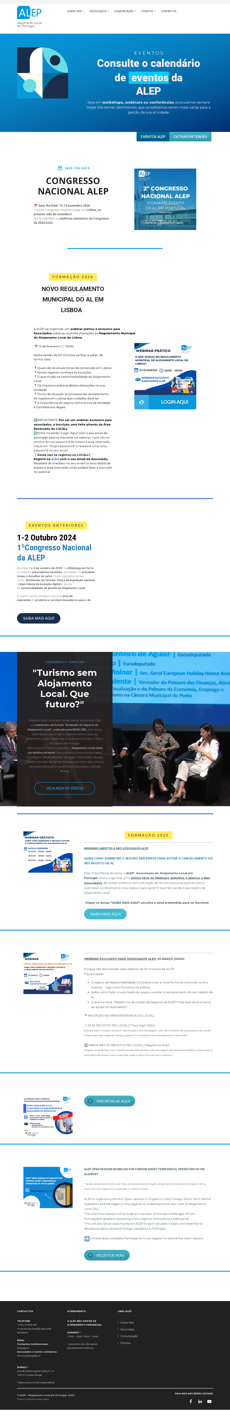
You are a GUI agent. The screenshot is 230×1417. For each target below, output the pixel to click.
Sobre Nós (126, 1322)
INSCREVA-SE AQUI (109, 1101)
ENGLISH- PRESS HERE (193, 26)
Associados (126, 1329)
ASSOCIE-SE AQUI (196, 11)
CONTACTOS (168, 11)
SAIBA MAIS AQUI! (38, 618)
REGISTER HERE (106, 1255)
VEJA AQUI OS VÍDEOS (64, 788)
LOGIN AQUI (161, 402)
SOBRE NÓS (74, 11)
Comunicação (128, 1336)
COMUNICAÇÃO (124, 11)
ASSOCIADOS (98, 11)
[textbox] (148, 875)
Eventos (124, 1343)
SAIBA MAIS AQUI (105, 914)
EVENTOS (147, 11)
